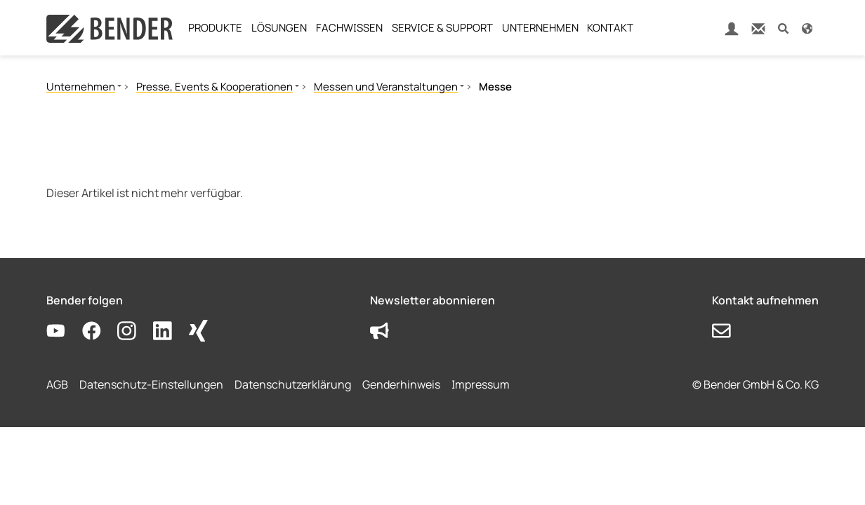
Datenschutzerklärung (293, 384)
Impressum (480, 384)
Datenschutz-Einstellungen (151, 384)
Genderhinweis (401, 384)
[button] (783, 27)
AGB (57, 384)
